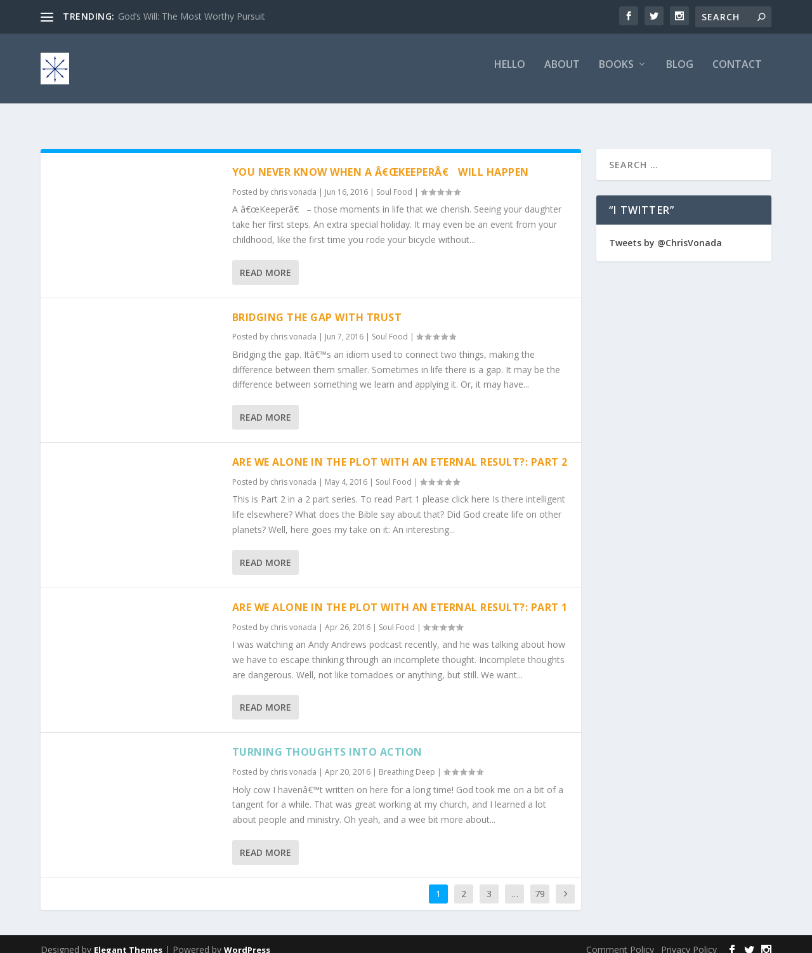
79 (540, 882)
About (562, 74)
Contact (737, 74)
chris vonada (293, 180)
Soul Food (394, 180)
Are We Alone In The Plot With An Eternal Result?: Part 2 (400, 450)
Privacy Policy (689, 938)
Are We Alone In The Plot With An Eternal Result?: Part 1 (400, 596)
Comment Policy (620, 938)
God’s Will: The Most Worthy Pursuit (191, 16)
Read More (265, 261)
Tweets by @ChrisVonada (665, 231)
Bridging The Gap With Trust (317, 306)
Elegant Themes (128, 938)
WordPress (247, 938)
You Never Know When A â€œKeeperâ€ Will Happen (380, 161)
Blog (679, 74)
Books (616, 74)
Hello (509, 74)
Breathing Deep (407, 760)
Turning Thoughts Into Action (327, 740)
